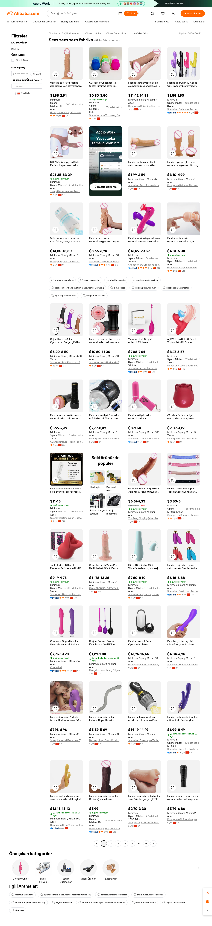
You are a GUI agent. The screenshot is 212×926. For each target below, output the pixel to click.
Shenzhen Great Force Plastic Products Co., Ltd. (144, 438)
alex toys (17, 910)
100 (146, 843)
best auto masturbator (176, 287)
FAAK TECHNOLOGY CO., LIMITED (105, 588)
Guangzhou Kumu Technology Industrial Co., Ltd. (183, 515)
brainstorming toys (62, 280)
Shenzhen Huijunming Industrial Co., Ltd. (144, 594)
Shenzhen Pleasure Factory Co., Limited (66, 594)
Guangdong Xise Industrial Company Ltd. (66, 261)
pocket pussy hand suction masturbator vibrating (77, 287)
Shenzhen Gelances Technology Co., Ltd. (183, 109)
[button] (120, 13)
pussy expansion (90, 280)
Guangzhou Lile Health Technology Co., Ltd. (66, 441)
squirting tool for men (63, 295)
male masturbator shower (148, 894)
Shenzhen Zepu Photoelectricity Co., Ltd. (144, 185)
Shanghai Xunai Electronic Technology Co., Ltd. (66, 740)
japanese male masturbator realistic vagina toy (65, 894)
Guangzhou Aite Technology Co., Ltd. (144, 664)
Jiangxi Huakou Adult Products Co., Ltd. (66, 191)
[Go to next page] (153, 843)
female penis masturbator (112, 894)
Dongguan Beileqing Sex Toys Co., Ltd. (144, 106)
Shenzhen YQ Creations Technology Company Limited (144, 264)
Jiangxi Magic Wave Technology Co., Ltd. (144, 822)
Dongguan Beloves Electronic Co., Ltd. (183, 185)
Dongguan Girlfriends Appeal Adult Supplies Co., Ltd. (183, 819)
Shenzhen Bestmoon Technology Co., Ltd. (183, 591)
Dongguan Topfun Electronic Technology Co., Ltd (105, 438)
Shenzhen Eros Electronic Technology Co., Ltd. (66, 362)
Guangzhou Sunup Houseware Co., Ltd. (66, 112)
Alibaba (53, 33)
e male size (117, 287)
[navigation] (27, 439)
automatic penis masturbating (28, 902)
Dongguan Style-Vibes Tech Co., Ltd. (66, 825)
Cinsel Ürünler (93, 33)
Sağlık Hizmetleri (71, 33)
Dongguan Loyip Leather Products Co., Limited (183, 438)
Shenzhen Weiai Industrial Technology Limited (105, 362)
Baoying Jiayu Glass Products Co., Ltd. (105, 740)
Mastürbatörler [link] (139, 33)
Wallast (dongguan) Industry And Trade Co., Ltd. (105, 828)
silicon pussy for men (144, 287)
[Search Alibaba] (83, 13)
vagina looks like (62, 902)
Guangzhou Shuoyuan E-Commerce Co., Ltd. (66, 517)
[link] (207, 892)
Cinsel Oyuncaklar (116, 33)
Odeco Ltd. (56, 667)
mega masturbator (94, 295)
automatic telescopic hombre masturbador (101, 902)
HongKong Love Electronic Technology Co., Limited (183, 365)
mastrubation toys (22, 894)
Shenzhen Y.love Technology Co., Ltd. (144, 368)
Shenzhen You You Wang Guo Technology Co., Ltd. (105, 115)
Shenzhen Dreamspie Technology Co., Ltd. (144, 740)
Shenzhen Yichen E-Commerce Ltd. (183, 664)
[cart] (163, 14)
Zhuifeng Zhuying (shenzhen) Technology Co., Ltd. (144, 518)
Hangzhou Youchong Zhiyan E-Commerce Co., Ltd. (105, 670)
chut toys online (116, 280)
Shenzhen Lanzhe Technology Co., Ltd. (105, 261)
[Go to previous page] (97, 843)
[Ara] (131, 13)
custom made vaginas (145, 280)
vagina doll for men (173, 902)
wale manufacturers (144, 902)
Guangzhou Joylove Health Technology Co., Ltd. (183, 267)
